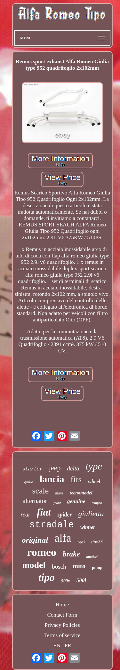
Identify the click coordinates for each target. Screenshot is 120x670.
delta (73, 468)
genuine (76, 501)
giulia (28, 482)
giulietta (91, 513)
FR (68, 645)
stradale (51, 525)
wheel (94, 481)
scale (40, 490)
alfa (62, 538)
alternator (35, 500)
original (35, 540)
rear (25, 514)
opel (81, 542)
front (57, 503)
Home (62, 605)
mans (59, 493)
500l (81, 580)
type (94, 466)
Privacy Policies (62, 625)
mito (79, 566)
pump (97, 567)
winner (87, 527)
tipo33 (97, 542)
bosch (59, 566)
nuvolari (92, 556)
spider (64, 514)
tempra (97, 503)
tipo (46, 577)
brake (71, 554)
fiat (44, 512)
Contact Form (62, 615)
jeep (55, 468)
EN (56, 645)
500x (65, 581)
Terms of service (62, 635)
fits (76, 479)
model (33, 565)
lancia (52, 479)
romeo (41, 552)
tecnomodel (81, 492)
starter (32, 469)
